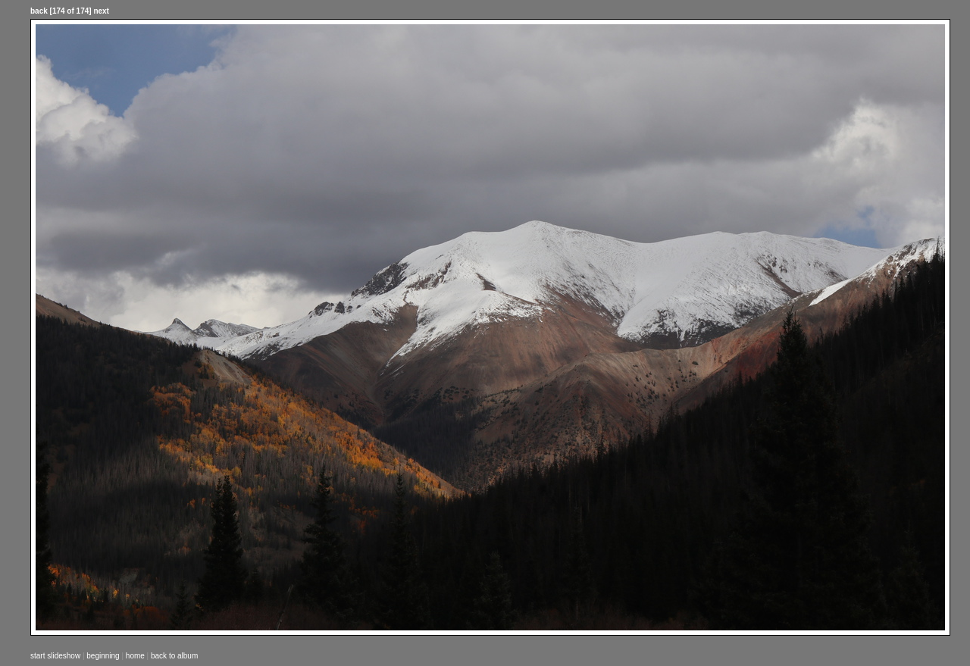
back (39, 11)
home (135, 656)
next (101, 11)
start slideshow (55, 656)
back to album (174, 656)
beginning (102, 656)
